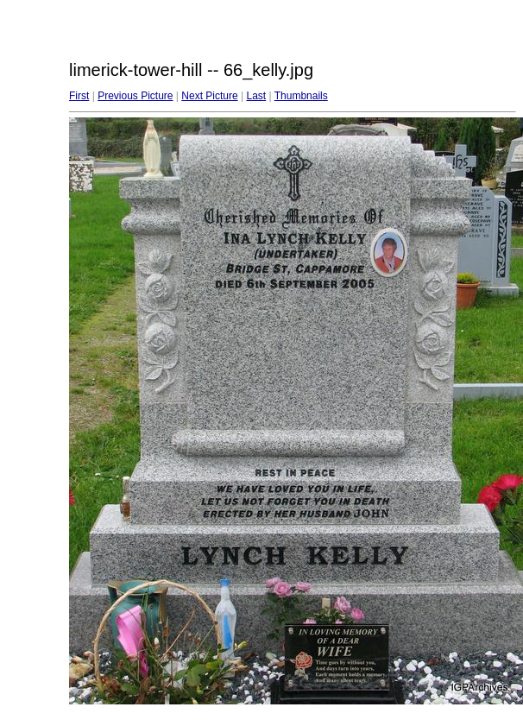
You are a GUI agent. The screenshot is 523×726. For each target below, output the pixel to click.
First (79, 96)
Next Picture (209, 96)
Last (256, 96)
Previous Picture (135, 96)
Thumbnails (301, 96)
